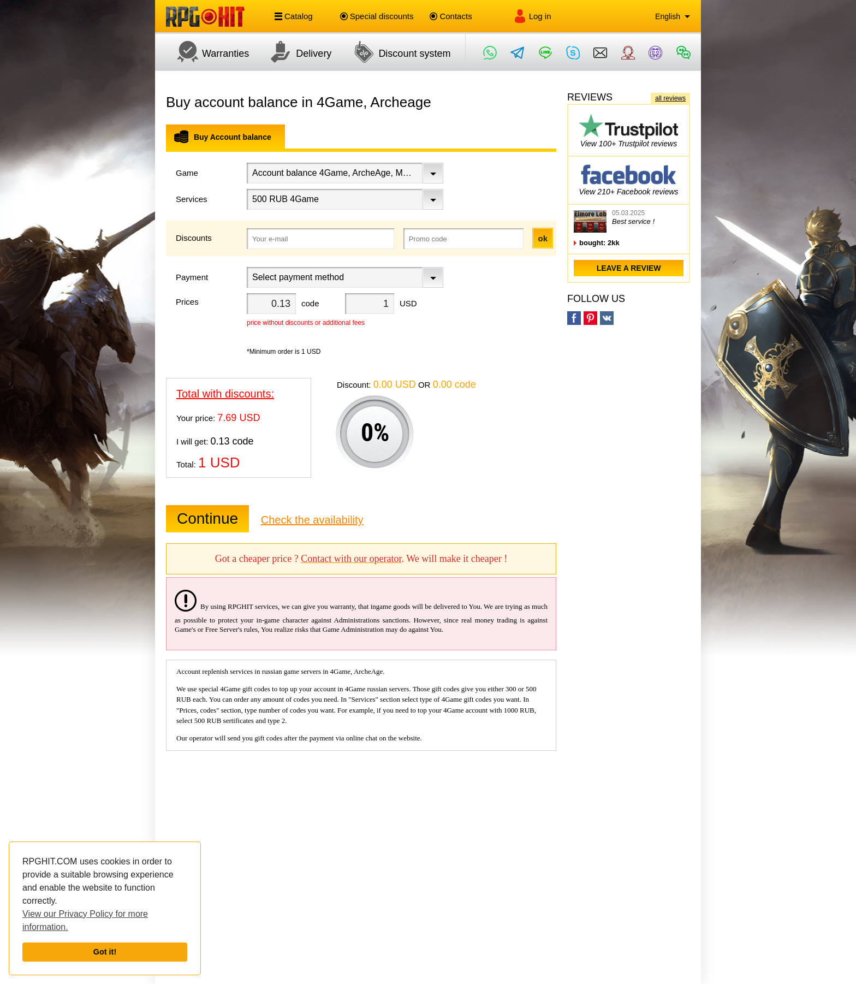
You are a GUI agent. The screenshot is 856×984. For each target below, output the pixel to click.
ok (543, 238)
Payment (192, 277)
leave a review (629, 268)
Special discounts (377, 16)
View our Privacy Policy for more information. (85, 920)
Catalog (294, 16)
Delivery (295, 52)
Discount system (396, 52)
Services (191, 199)
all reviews (670, 98)
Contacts (451, 16)
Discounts (194, 237)
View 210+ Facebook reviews (628, 178)
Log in (532, 16)
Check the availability (312, 520)
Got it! (104, 951)
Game (187, 172)
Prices (187, 301)
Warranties (207, 52)
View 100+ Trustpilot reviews (628, 130)
